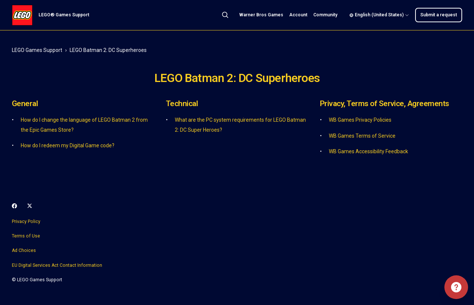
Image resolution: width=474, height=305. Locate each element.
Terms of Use (26, 236)
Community (325, 14)
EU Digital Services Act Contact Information (57, 265)
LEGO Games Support (37, 50)
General (25, 103)
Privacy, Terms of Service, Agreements (384, 103)
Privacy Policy (26, 221)
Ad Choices (24, 250)
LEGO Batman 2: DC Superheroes (108, 50)
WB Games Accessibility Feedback (368, 151)
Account (298, 14)
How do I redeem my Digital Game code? (67, 145)
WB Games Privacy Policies (360, 120)
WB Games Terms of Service (362, 136)
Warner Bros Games (261, 14)
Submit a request (438, 14)
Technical (182, 103)
